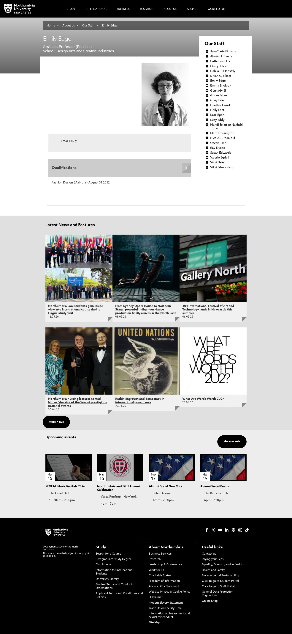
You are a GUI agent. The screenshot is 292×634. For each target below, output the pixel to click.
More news (56, 422)
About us (68, 25)
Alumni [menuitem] (192, 9)
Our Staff (88, 25)
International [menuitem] (96, 9)
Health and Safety (213, 570)
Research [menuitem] (146, 9)
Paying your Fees (212, 559)
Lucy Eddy (217, 120)
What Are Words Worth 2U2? (203, 399)
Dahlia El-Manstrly (222, 71)
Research (155, 559)
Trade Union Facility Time (165, 608)
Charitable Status (160, 575)
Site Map (154, 623)
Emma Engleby (220, 85)
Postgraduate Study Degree (113, 559)
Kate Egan (217, 115)
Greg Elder (217, 100)
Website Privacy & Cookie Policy (169, 592)
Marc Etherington (222, 133)
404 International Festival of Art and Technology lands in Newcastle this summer (208, 310)
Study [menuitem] (71, 9)
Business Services (160, 554)
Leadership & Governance (165, 565)
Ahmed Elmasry (221, 56)
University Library (107, 579)
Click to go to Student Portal (220, 581)
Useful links (212, 547)
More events (231, 441)
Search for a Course (108, 554)
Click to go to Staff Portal (218, 586)
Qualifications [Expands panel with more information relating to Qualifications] (64, 168)
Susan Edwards (220, 152)
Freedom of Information (164, 581)
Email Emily (69, 141)
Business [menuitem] (123, 9)
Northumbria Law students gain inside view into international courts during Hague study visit (75, 310)
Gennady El (218, 90)
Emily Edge (110, 25)
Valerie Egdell (219, 157)
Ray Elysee (217, 148)
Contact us (209, 554)
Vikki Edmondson (222, 167)
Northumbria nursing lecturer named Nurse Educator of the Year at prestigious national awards (77, 403)
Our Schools (104, 565)
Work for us (156, 570)
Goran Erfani (219, 95)
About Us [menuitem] (170, 9)
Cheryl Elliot (218, 66)
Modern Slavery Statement (166, 603)
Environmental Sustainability (220, 575)
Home (51, 25)
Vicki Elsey (217, 162)
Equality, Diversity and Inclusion (222, 565)
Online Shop (210, 601)
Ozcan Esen (218, 143)
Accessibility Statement (164, 586)
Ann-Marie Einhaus (223, 51)
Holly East (217, 110)
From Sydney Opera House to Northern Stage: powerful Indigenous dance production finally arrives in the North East (145, 310)
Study (101, 547)
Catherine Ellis (220, 61)
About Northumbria (166, 547)
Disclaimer (156, 597)
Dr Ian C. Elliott (220, 76)
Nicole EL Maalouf (222, 138)
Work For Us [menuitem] (216, 9)
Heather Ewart (220, 105)
